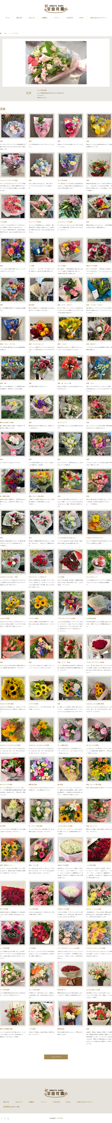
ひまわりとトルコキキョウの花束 (10, 745)
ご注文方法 (69, 17)
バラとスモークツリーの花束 (66, 618)
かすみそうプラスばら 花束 (9, 577)
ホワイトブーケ (62, 422)
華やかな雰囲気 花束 (6, 1029)
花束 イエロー (62, 344)
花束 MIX (3, 383)
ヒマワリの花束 (33, 618)
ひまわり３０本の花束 (7, 704)
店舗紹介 (44, 17)
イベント (56, 17)
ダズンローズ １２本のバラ (37, 577)
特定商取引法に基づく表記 (11, 1107)
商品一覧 (19, 17)
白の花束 (2, 826)
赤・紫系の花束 (4, 496)
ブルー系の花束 (62, 180)
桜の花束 (31, 305)
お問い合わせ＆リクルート (98, 17)
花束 (1, 141)
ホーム (8, 17)
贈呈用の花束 (33, 784)
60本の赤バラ (62, 990)
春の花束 (60, 784)
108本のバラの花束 (63, 909)
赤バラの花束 (4, 909)
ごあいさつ (31, 17)
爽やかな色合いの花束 (7, 422)
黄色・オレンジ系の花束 (36, 496)
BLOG (81, 17)
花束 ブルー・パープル (7, 344)
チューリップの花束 (35, 222)
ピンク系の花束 (33, 909)
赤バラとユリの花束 (6, 784)
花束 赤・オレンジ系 (64, 383)
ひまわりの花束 (4, 618)
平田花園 (60, 1118)
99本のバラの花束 (63, 865)
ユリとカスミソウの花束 (65, 222)
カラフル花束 (62, 266)
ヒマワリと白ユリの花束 (65, 826)
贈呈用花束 (61, 1029)
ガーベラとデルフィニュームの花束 (68, 948)
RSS (8, 1118)
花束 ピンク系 (33, 865)
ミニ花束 (31, 266)
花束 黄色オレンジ (6, 865)
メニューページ (56, 1057)
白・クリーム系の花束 (35, 826)
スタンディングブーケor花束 (9, 180)
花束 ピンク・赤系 (64, 662)
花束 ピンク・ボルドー (65, 305)
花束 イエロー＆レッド (36, 344)
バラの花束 (3, 222)
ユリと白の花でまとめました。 (67, 538)
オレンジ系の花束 (34, 990)
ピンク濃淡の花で (63, 745)
